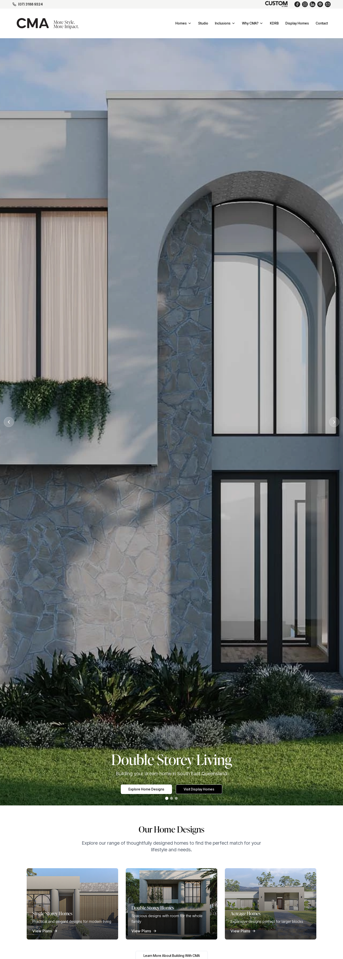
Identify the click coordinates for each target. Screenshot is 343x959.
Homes (183, 23)
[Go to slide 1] (166, 798)
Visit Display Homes (199, 789)
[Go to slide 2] (171, 798)
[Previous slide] (9, 422)
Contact (322, 23)
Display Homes (297, 23)
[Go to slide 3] (176, 798)
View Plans (45, 931)
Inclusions (225, 23)
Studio (203, 23)
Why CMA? (252, 23)
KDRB (274, 23)
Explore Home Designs (146, 789)
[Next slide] (334, 422)
